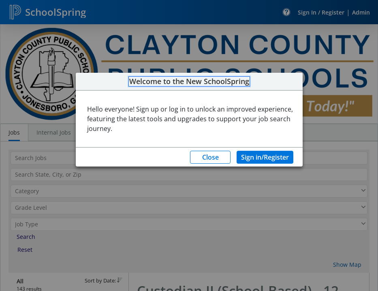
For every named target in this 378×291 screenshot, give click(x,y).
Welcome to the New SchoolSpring (189, 81)
